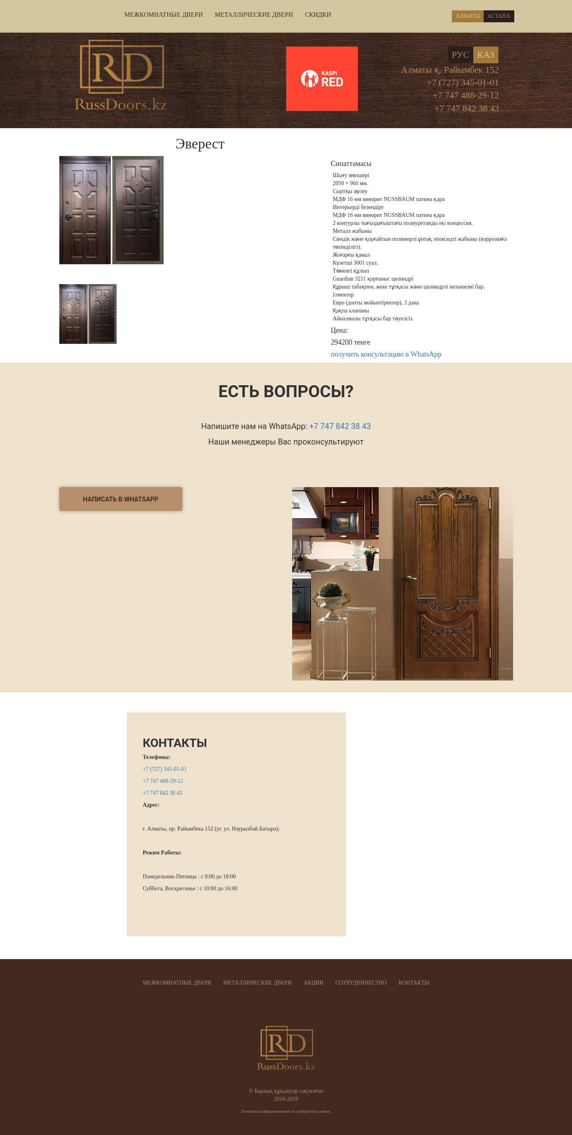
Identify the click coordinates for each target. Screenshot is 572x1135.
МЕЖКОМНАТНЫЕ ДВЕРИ (164, 14)
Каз (485, 55)
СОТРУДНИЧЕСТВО (361, 983)
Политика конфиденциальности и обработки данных (286, 1111)
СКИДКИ (318, 14)
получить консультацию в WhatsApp (386, 354)
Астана (499, 16)
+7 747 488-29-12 (466, 95)
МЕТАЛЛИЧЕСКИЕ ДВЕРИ (254, 14)
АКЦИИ (314, 983)
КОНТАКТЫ (175, 743)
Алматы (468, 16)
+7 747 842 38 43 (466, 108)
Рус (460, 55)
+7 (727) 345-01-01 (463, 83)
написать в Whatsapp (120, 499)
